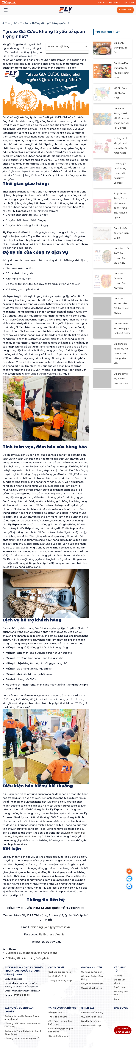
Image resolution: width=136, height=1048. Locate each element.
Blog (116, 999)
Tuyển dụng (128, 2)
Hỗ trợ (117, 2)
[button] (67, 46)
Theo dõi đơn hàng (57, 1017)
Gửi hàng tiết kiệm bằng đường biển (28, 958)
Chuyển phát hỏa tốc (91, 988)
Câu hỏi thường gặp (58, 1036)
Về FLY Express (105, 2)
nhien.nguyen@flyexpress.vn (50, 927)
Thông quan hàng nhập (60, 980)
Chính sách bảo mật (91, 1025)
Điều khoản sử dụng (91, 1021)
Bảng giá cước (55, 1012)
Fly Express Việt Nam (53, 934)
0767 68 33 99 (22, 995)
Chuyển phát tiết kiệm (92, 983)
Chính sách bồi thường (92, 1012)
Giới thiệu (118, 975)
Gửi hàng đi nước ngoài (59, 972)
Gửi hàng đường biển (91, 972)
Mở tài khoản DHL (57, 976)
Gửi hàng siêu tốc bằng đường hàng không (31, 952)
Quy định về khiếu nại (91, 1017)
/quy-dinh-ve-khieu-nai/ (27, 836)
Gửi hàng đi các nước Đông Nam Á (22, 1038)
